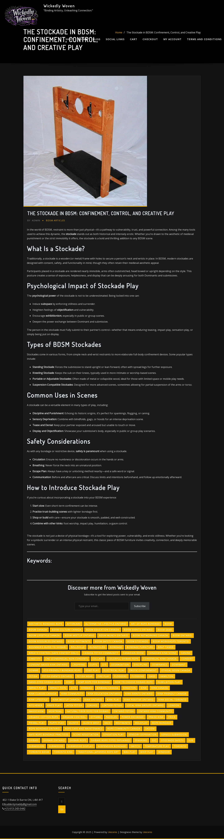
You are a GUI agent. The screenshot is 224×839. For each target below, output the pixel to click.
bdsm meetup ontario (79, 635)
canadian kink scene (162, 652)
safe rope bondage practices (48, 734)
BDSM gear (165, 629)
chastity (34, 658)
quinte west (91, 722)
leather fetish (112, 705)
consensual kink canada (160, 658)
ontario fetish (124, 711)
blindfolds (97, 647)
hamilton (166, 676)
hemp (69, 682)
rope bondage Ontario (44, 728)
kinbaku (86, 687)
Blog (96, 39)
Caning (185, 652)
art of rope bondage (145, 623)
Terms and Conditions (204, 39)
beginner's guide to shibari (47, 647)
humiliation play (169, 682)
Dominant (178, 664)
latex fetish (74, 705)
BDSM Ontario (182, 635)
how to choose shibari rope (134, 682)
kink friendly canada (171, 693)
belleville (78, 647)
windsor (164, 751)
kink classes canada (42, 693)
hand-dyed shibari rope (45, 682)
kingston (129, 687)
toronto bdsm (39, 751)
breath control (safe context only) (53, 652)
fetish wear (85, 676)
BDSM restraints (79, 641)
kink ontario (93, 699)
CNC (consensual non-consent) (66, 658)
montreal (55, 711)
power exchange (133, 716)
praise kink (156, 716)
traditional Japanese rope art (98, 751)
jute (73, 687)
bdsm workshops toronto (171, 641)
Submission (36, 746)
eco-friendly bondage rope (62, 670)
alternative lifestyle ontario (105, 623)
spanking (141, 740)
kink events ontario (139, 693)
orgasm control (74, 716)
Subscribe (140, 606)
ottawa (96, 716)
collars (98, 658)
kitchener (35, 705)
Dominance (159, 664)
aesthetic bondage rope (45, 623)
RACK (107, 722)
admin (33, 220)
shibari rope (78, 740)
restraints (123, 722)
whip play (146, 751)
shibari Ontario (54, 740)
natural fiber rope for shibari (88, 711)
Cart (133, 39)
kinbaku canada (107, 687)
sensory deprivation (142, 734)
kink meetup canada (66, 699)
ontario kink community (155, 711)
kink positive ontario (138, 699)
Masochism (36, 711)
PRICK (171, 716)
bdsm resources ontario (46, 641)
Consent (187, 658)
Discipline (140, 664)
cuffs (93, 664)
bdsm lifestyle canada (44, 635)
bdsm (168, 623)
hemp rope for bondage (93, 682)
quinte (73, 722)
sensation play (113, 734)
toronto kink (63, 751)
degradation (120, 664)
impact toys (58, 687)
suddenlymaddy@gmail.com (21, 804)
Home (83, 39)
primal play (37, 722)
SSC (154, 740)
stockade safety (172, 740)
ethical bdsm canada (175, 670)
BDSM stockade (137, 641)
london (173, 705)
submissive (56, 746)
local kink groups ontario (145, 705)
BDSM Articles (55, 220)
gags (152, 676)
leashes (92, 705)
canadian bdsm (133, 652)
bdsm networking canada (150, 635)
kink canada (159, 687)
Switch (135, 746)
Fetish (33, 676)
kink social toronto (172, 699)
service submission (174, 734)
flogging (138, 676)
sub (190, 740)
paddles (111, 716)
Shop (69, 39)
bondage (116, 647)
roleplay (141, 722)
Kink (144, 687)
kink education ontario (104, 693)
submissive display (80, 746)
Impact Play (37, 687)
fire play (103, 676)
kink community (72, 693)
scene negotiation (85, 734)
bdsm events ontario (138, 629)
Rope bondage (161, 722)
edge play (92, 670)
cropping (78, 664)
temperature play (157, 746)
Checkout (150, 39)
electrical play (114, 670)
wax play (129, 751)
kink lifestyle (38, 699)
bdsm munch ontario (113, 635)
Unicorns (112, 832)
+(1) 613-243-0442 (14, 808)
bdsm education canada (102, 629)
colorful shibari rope (123, 658)
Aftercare (74, 623)
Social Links (115, 39)
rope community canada (123, 728)
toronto (180, 746)
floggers (120, 676)
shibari (33, 740)
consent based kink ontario (48, 664)
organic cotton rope (43, 716)
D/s (104, 664)
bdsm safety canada (108, 641)
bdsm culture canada (66, 629)
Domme (33, 670)
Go (61, 809)
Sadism (149, 728)
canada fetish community (100, 652)
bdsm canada (38, 629)
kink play (113, 699)
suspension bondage (112, 746)
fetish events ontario (57, 676)
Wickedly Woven (59, 5)
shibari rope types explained (110, 740)
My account (172, 39)
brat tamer (165, 647)
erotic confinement (142, 670)
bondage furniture (140, 647)
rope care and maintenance (84, 728)
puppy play (57, 722)
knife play (54, 705)
